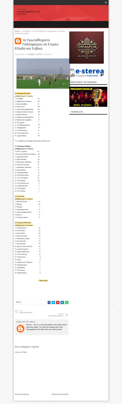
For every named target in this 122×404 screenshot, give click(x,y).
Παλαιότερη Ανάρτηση (60, 394)
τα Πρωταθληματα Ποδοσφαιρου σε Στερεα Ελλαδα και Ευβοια (36, 44)
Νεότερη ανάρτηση (22, 394)
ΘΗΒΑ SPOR (22, 9)
